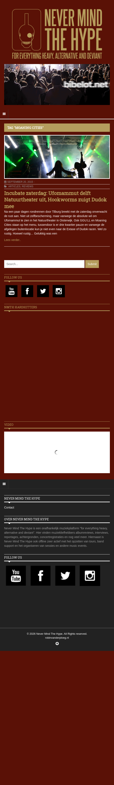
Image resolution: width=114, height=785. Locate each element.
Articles (14, 186)
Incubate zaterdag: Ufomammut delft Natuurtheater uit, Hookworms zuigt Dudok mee (55, 199)
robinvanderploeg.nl (57, 637)
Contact (9, 507)
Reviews (27, 186)
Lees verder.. (12, 240)
